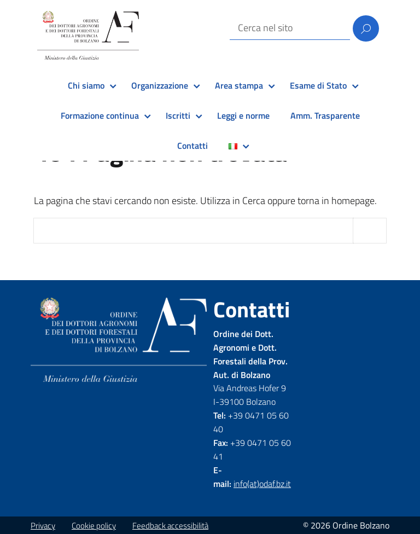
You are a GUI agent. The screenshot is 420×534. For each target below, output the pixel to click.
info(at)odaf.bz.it (262, 483)
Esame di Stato (318, 85)
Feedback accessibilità (170, 525)
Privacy (43, 525)
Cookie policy (94, 525)
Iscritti (178, 115)
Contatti (192, 145)
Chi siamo (86, 85)
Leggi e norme (243, 115)
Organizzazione (159, 85)
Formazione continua (100, 115)
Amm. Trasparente (325, 115)
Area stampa (239, 85)
